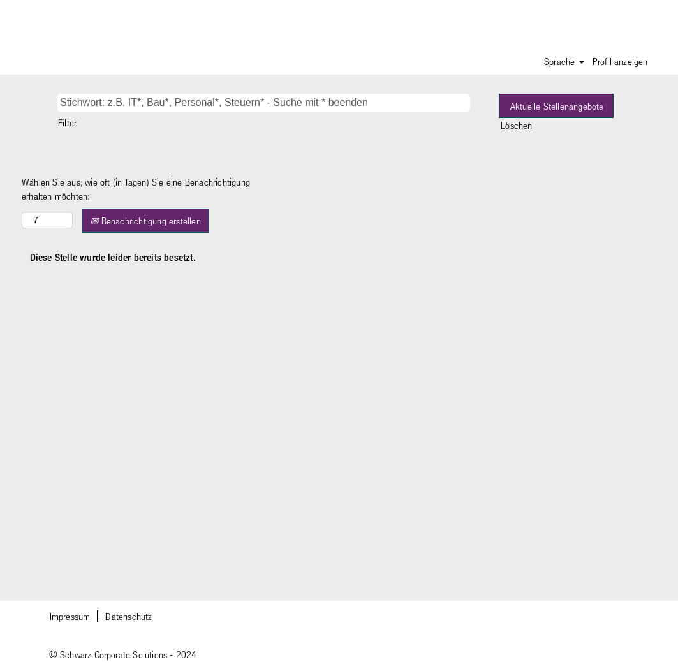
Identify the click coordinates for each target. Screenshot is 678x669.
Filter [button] (67, 122)
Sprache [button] (564, 61)
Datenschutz (128, 616)
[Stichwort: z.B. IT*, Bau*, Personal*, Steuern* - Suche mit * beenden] (263, 103)
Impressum (70, 616)
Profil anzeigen (620, 61)
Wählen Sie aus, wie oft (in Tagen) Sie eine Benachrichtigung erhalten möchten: (136, 189)
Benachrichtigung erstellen (145, 220)
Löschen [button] (516, 125)
